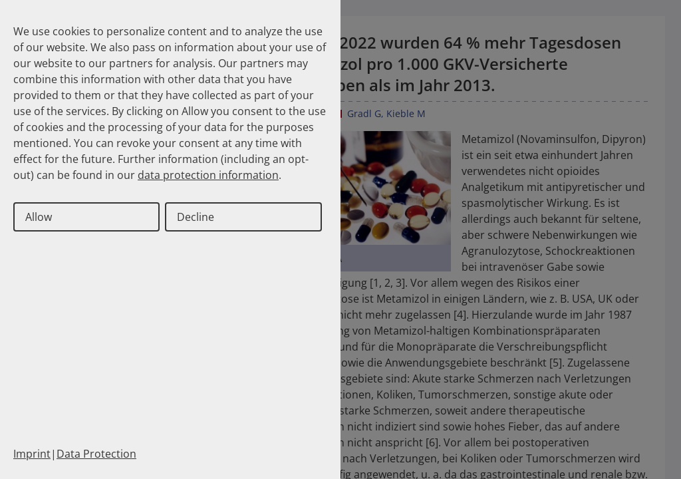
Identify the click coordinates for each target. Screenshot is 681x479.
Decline (195, 217)
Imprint (32, 453)
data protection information (208, 175)
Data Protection (96, 453)
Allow (38, 217)
